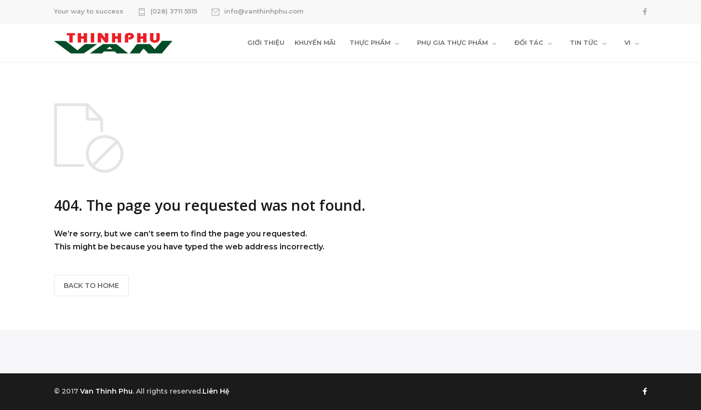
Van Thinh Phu (106, 391)
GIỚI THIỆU (265, 42)
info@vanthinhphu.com (264, 11)
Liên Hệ (215, 391)
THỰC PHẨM (370, 42)
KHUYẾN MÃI (315, 42)
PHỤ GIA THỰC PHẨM (452, 42)
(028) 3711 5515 (173, 11)
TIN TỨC (584, 42)
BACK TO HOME (91, 285)
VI (627, 42)
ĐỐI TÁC (528, 42)
